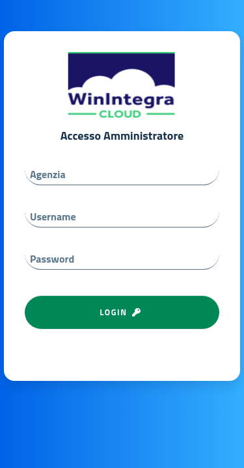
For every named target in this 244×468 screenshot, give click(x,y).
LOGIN (122, 312)
